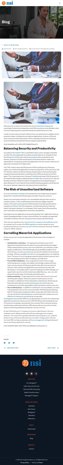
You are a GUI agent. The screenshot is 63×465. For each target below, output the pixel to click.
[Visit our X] (36, 373)
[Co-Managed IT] (31, 383)
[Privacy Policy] (24, 463)
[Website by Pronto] (37, 463)
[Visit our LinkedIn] (31, 373)
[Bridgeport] (31, 412)
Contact (31, 445)
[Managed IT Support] (31, 395)
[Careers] (31, 449)
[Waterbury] (31, 418)
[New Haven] (31, 409)
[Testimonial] (31, 429)
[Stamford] (31, 415)
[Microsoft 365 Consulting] (31, 389)
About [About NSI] (31, 425)
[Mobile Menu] (59, 3)
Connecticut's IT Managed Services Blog (42, 49)
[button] (5, 343)
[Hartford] (31, 406)
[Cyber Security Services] (31, 386)
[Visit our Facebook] (27, 373)
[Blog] (31, 438)
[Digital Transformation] (31, 392)
